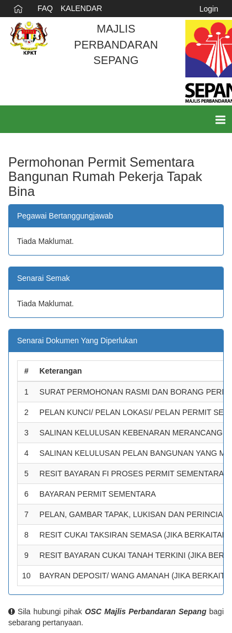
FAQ (45, 8)
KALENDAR (81, 8)
